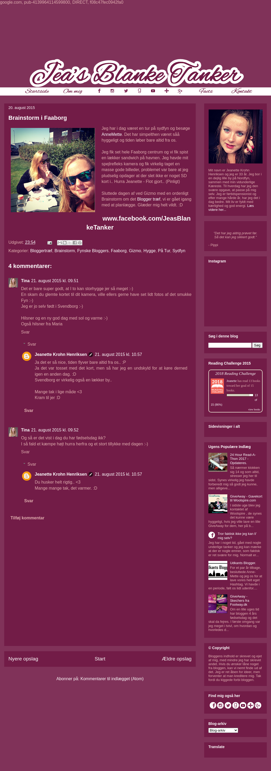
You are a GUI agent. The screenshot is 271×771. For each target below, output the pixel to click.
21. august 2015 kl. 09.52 (55, 430)
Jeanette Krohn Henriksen (61, 354)
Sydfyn (178, 250)
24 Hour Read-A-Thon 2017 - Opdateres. (243, 459)
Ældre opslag (177, 658)
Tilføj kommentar (27, 518)
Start (100, 658)
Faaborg (119, 250)
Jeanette (232, 381)
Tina (25, 280)
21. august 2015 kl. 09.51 (55, 280)
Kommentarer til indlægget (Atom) (112, 679)
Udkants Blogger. (243, 563)
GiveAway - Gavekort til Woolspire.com (246, 498)
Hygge (149, 250)
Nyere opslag (23, 658)
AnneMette (112, 134)
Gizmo (135, 250)
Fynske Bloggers (92, 250)
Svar (25, 332)
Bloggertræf (41, 250)
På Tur (164, 250)
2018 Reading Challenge (235, 373)
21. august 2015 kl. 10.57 (118, 354)
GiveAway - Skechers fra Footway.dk (239, 600)
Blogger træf (148, 199)
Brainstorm (64, 250)
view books (254, 409)
